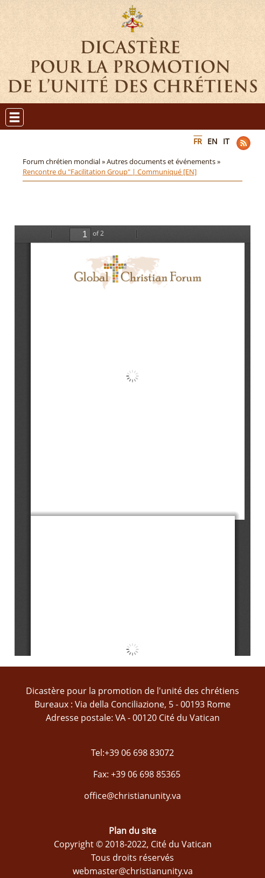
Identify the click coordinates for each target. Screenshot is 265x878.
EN (212, 141)
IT (226, 141)
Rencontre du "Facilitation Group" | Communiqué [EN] (110, 171)
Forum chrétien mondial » (65, 161)
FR (197, 141)
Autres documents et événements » (164, 161)
